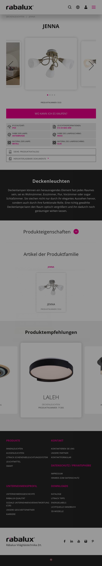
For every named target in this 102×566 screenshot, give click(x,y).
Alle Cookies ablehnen (33, 306)
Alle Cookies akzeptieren (35, 313)
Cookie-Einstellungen (33, 299)
